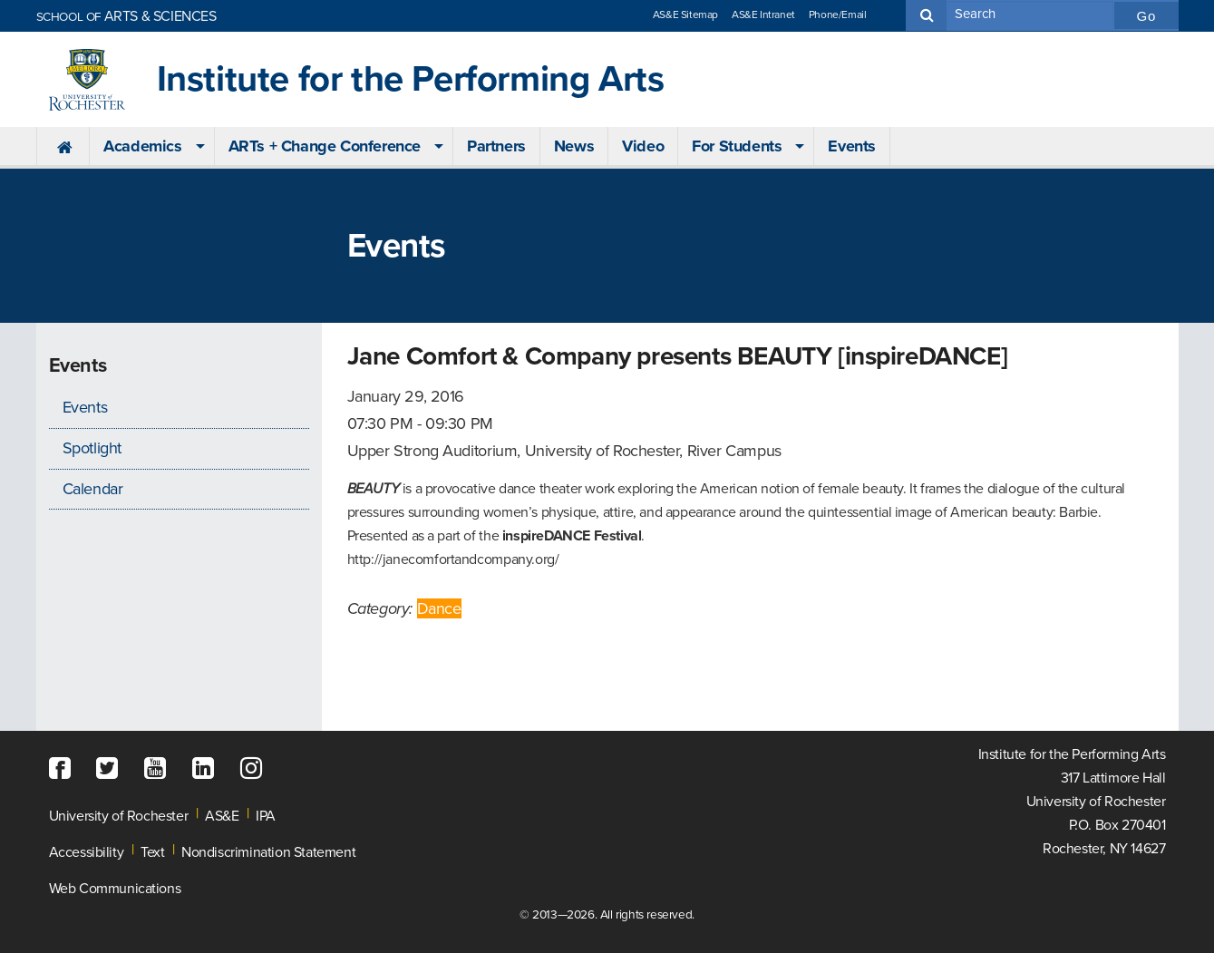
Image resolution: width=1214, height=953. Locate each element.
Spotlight (92, 448)
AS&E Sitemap (685, 14)
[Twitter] (111, 769)
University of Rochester (119, 816)
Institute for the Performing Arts (411, 79)
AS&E (221, 816)
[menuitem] (63, 147)
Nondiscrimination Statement (268, 852)
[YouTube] (159, 769)
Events (852, 146)
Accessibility (86, 852)
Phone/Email (838, 14)
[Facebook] (64, 769)
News (574, 146)
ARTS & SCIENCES (126, 16)
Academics (142, 146)
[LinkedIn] (207, 769)
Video (643, 146)
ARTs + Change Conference (324, 146)
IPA (266, 816)
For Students (737, 146)
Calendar (93, 489)
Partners (496, 146)
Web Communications (115, 889)
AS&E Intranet (763, 14)
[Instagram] (255, 769)
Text (152, 852)
